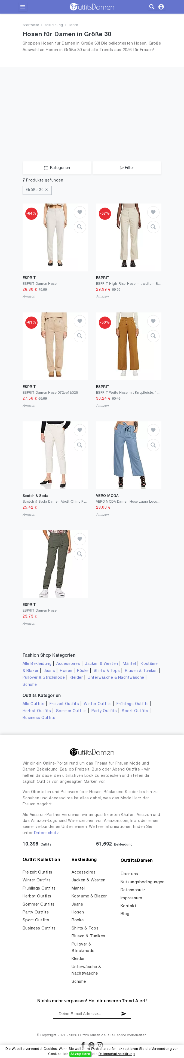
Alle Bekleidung (37, 664)
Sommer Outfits (71, 711)
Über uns (129, 874)
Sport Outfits (135, 711)
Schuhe (30, 685)
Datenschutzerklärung (117, 1054)
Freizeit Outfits (64, 704)
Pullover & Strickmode (44, 678)
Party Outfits (104, 711)
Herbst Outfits (37, 711)
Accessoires (68, 664)
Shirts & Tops (107, 671)
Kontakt (128, 906)
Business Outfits (39, 718)
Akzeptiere (80, 1054)
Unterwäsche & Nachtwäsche (116, 678)
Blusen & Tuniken (141, 671)
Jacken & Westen (101, 664)
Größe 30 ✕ (37, 190)
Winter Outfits (98, 704)
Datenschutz (46, 833)
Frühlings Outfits (132, 704)
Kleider (76, 678)
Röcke (82, 671)
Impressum (131, 898)
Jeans (49, 671)
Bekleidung (53, 25)
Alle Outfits (34, 704)
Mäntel (129, 664)
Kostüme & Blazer (89, 896)
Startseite (31, 25)
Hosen (73, 25)
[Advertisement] (92, 121)
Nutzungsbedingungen (142, 882)
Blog (125, 914)
